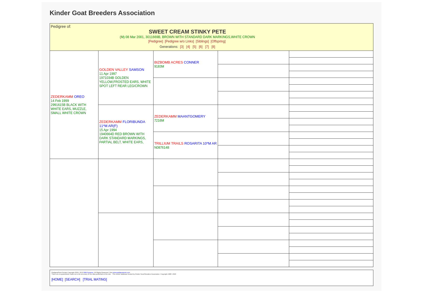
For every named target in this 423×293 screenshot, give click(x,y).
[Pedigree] (155, 41)
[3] (181, 47)
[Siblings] (202, 41)
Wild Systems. (89, 272)
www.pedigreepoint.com (121, 272)
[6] (200, 47)
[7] (207, 47)
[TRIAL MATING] (95, 279)
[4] (188, 47)
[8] (213, 47)
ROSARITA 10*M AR (185, 143)
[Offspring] (218, 41)
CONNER (176, 62)
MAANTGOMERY (180, 116)
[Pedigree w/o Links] (179, 41)
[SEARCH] (72, 279)
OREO (67, 97)
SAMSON (121, 70)
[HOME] (57, 279)
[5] (194, 47)
